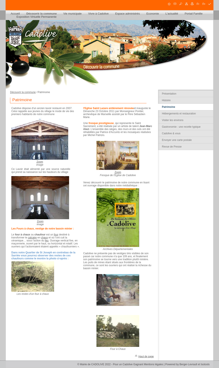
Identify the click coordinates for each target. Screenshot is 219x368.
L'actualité (172, 13)
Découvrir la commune (41, 13)
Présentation (169, 93)
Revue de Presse (172, 146)
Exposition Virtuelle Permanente (36, 16)
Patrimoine (168, 106)
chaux (44, 237)
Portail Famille (194, 13)
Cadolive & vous (171, 133)
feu (47, 240)
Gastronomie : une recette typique (181, 126)
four (56, 234)
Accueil (15, 13)
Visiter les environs (172, 120)
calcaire (32, 237)
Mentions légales (153, 364)
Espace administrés (127, 13)
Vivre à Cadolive (98, 13)
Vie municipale (72, 13)
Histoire (166, 100)
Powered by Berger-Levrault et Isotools (187, 364)
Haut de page (146, 356)
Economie (152, 13)
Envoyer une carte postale (177, 140)
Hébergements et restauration (179, 113)
